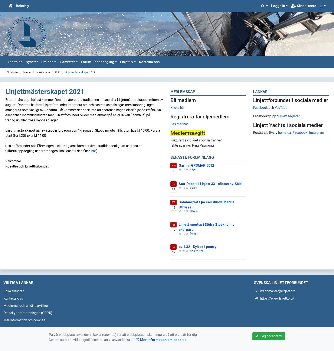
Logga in (278, 6)
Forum (86, 62)
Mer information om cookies (24, 320)
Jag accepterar (268, 336)
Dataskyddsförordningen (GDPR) (27, 313)
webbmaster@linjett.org (277, 291)
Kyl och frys (196, 250)
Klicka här (177, 108)
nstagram (317, 133)
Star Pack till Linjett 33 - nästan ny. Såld (210, 184)
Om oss (47, 62)
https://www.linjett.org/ (277, 298)
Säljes (193, 169)
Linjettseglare (288, 116)
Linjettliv (126, 62)
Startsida (15, 62)
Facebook (260, 108)
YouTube (281, 108)
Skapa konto (303, 6)
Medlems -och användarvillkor (25, 306)
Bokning (22, 6)
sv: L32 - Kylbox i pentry (197, 247)
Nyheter (32, 62)
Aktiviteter (67, 62)
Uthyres (194, 211)
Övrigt (193, 233)
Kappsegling (104, 62)
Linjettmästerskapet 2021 (80, 72)
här (93, 151)
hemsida (284, 133)
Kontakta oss (149, 62)
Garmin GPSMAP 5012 (196, 165)
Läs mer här (179, 124)
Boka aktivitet (13, 291)
